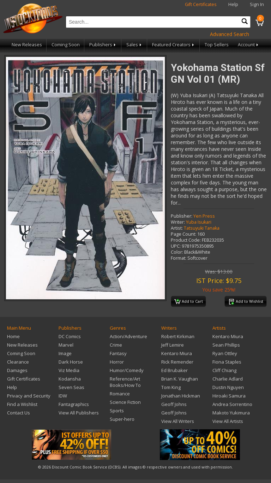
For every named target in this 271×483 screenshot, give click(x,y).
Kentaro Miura (176, 353)
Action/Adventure (128, 336)
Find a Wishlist (22, 404)
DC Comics (70, 336)
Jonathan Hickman (180, 396)
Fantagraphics (74, 404)
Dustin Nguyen (228, 387)
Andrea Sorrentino (232, 404)
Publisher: (181, 216)
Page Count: (183, 234)
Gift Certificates (201, 4)
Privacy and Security (28, 396)
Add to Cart (188, 302)
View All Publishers (79, 413)
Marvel (66, 345)
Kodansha (70, 379)
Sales (134, 45)
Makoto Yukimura (231, 413)
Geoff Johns (174, 404)
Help (233, 4)
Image (65, 353)
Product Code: (186, 240)
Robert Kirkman (177, 336)
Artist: (177, 228)
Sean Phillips (226, 345)
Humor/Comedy (127, 370)
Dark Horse (71, 362)
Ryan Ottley (224, 353)
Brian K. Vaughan (179, 379)
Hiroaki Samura (229, 396)
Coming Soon (66, 45)
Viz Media (69, 370)
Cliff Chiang (224, 370)
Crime (116, 345)
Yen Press (204, 216)
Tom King (171, 387)
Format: (178, 258)
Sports (117, 410)
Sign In (257, 4)
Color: (177, 252)
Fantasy (118, 353)
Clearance (18, 362)
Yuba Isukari (198, 222)
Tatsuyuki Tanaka (201, 228)
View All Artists (227, 421)
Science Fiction (125, 402)
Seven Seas (71, 387)
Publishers (103, 45)
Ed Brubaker (174, 370)
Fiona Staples (226, 362)
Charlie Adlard (227, 379)
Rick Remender (177, 362)
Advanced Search (229, 34)
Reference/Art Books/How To (125, 382)
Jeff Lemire (172, 345)
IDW (63, 396)
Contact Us (18, 413)
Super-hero (122, 419)
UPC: (176, 246)
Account (248, 45)
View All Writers (177, 421)
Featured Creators (173, 45)
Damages (17, 370)
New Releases (27, 45)
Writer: (178, 222)
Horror (117, 362)
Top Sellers (217, 45)
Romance (120, 393)
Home (13, 336)
